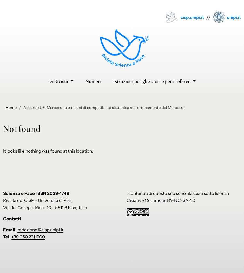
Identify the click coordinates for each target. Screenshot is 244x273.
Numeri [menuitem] (93, 81)
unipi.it (234, 17)
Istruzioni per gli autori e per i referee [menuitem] (152, 81)
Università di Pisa (55, 200)
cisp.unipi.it (192, 17)
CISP (29, 200)
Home (11, 107)
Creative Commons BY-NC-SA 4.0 (161, 200)
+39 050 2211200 (28, 237)
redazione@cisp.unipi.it (40, 230)
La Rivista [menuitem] (58, 81)
